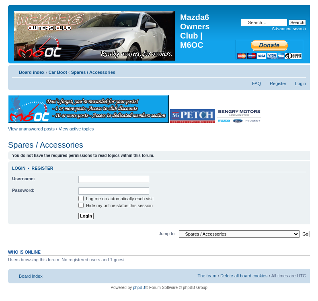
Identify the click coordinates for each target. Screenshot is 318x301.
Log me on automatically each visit (116, 198)
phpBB (139, 287)
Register (278, 83)
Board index (32, 72)
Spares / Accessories (93, 72)
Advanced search (289, 28)
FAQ (256, 83)
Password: (23, 190)
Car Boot (57, 72)
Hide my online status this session (115, 205)
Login (300, 83)
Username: (23, 178)
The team (207, 275)
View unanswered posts (31, 128)
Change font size (300, 70)
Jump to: (167, 233)
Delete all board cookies (243, 275)
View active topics (76, 128)
